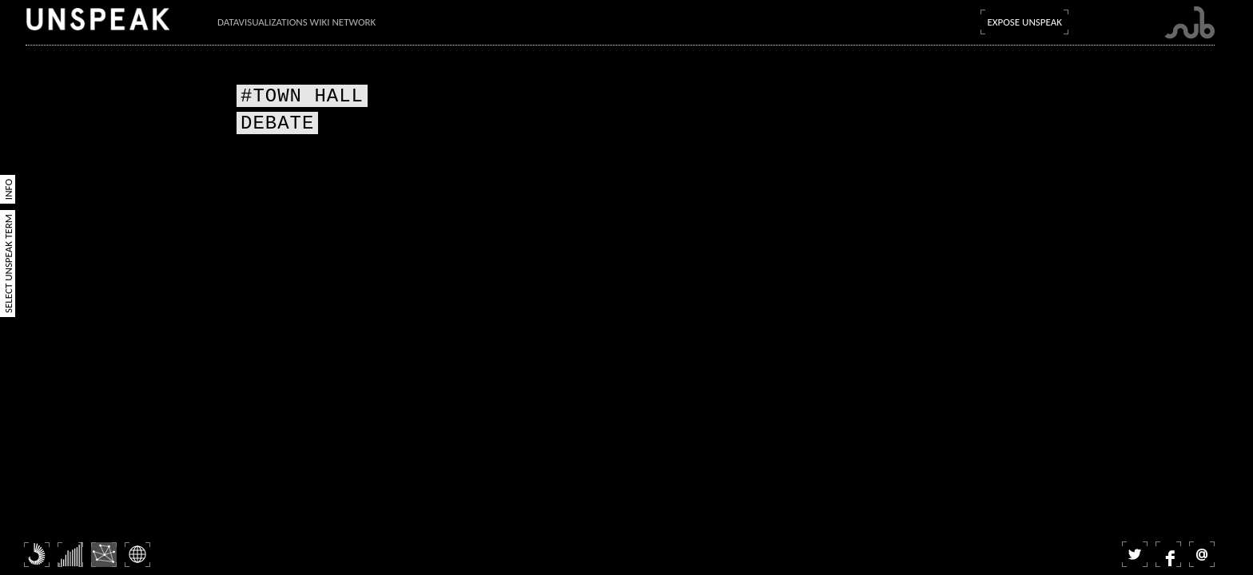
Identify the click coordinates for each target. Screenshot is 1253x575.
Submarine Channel (1189, 22)
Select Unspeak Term (8, 263)
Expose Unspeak (1024, 22)
